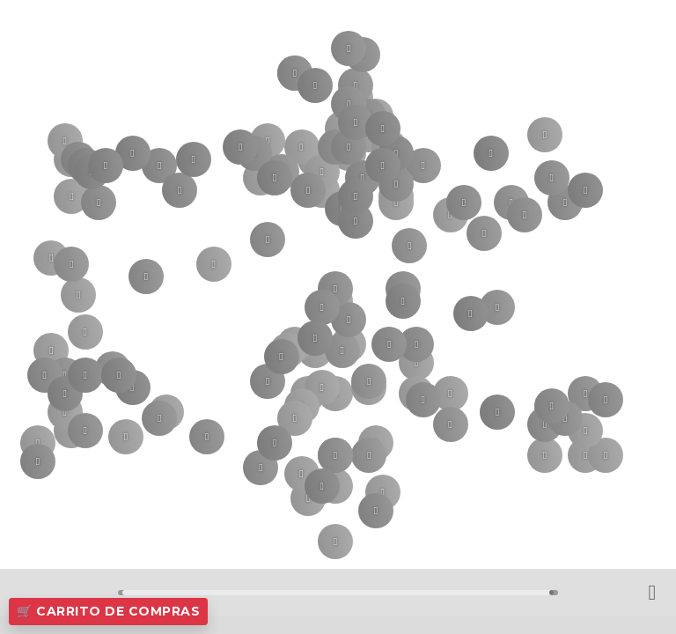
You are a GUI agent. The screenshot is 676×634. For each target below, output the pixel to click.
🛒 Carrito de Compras (108, 611)
